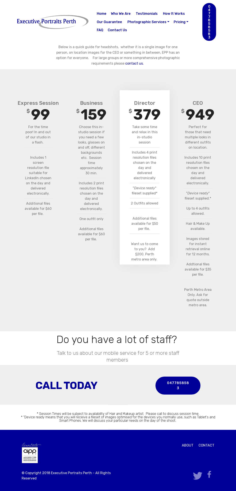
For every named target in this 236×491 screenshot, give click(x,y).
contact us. (135, 63)
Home (101, 14)
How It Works (174, 14)
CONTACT (206, 445)
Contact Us (117, 30)
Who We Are (121, 14)
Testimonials (147, 14)
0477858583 (209, 21)
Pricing (179, 22)
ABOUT (187, 445)
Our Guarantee (110, 22)
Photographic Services (146, 22)
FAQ (100, 30)
